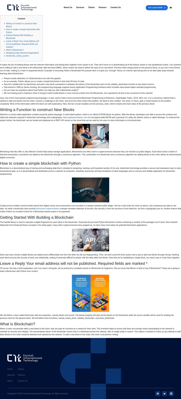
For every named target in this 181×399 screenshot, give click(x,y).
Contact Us (115, 7)
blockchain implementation (47, 209)
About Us (68, 7)
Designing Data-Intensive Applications (22, 53)
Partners (103, 7)
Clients (91, 7)
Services (80, 7)
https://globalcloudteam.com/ (75, 117)
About (9, 381)
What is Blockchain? (15, 50)
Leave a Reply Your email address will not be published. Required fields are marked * (22, 44)
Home (10, 369)
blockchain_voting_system (17, 56)
